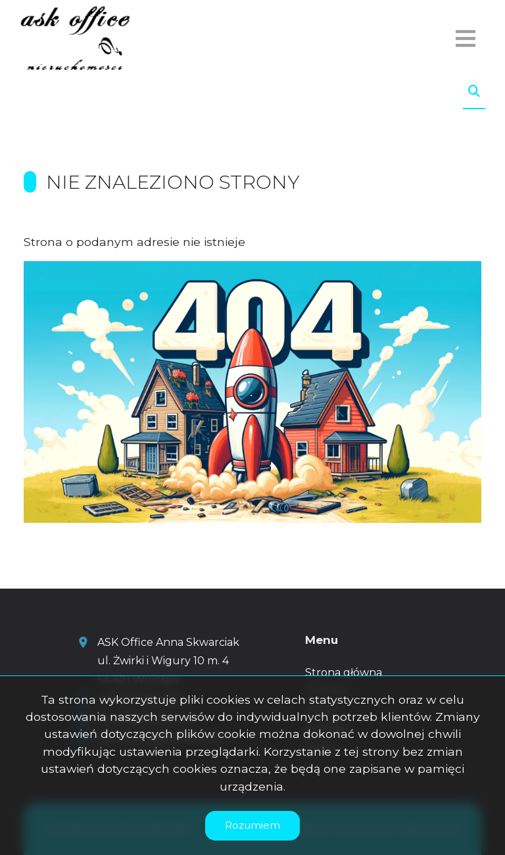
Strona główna (343, 672)
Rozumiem (252, 825)
